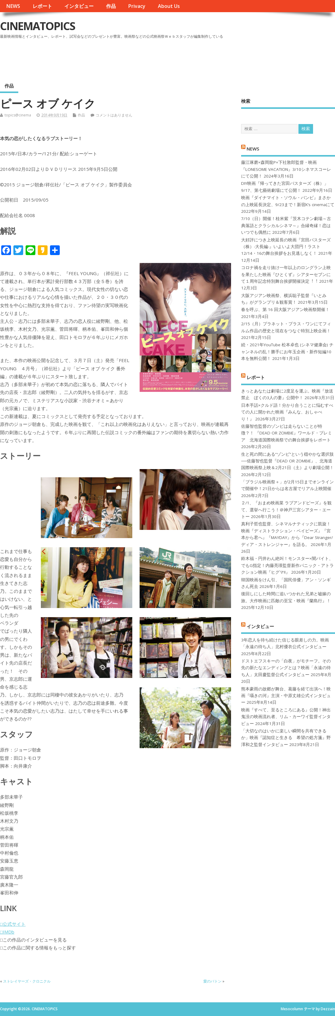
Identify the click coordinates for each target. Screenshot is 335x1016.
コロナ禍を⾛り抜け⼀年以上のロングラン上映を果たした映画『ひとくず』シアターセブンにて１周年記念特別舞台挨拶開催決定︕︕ (286, 274)
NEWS (13, 6)
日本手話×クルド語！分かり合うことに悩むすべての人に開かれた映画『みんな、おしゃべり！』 (287, 412)
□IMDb (7, 932)
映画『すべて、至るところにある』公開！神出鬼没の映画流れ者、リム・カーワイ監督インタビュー (286, 716)
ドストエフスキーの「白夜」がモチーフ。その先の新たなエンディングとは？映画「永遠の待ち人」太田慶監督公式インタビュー (286, 667)
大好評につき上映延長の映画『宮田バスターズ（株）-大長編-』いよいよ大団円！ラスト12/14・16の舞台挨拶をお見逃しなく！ (286, 246)
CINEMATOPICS (37, 26)
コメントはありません (114, 115)
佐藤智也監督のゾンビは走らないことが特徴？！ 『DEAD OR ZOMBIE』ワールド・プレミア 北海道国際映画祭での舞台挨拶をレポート (286, 433)
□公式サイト (13, 924)
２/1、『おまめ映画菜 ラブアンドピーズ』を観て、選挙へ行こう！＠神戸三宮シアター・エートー (286, 509)
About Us (169, 6)
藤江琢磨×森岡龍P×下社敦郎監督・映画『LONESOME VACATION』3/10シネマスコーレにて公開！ (286, 169)
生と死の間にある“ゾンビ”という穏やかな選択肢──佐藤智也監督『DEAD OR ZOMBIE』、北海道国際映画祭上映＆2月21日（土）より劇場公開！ (287, 461)
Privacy (136, 6)
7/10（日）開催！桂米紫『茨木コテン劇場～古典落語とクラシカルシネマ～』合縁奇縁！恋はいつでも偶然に (286, 225)
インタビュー (79, 6)
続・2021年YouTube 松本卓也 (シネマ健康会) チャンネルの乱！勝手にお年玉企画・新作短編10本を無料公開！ (287, 351)
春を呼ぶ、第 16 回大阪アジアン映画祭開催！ (285, 309)
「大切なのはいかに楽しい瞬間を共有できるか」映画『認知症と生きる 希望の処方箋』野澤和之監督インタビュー (286, 737)
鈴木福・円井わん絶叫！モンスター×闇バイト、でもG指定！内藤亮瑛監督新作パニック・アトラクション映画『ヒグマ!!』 (287, 565)
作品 (111, 6)
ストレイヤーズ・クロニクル (27, 981)
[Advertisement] (219, 57)
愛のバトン (212, 981)
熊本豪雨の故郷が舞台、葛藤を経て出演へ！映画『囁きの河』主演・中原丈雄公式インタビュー (286, 695)
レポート (42, 6)
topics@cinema (18, 115)
